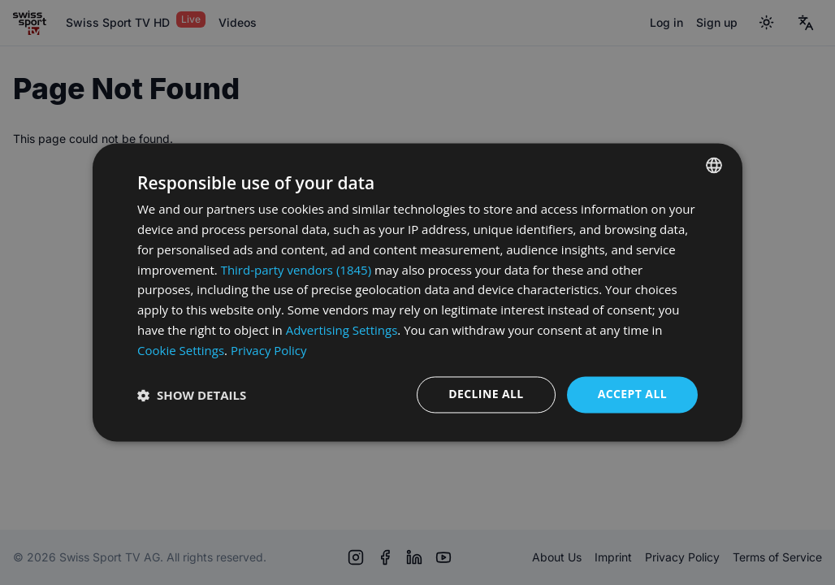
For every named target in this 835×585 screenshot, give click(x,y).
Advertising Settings (342, 330)
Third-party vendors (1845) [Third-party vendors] (296, 270)
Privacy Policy (269, 350)
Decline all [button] (485, 394)
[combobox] (714, 165)
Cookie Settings (180, 350)
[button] (191, 395)
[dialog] (417, 292)
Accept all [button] (632, 394)
